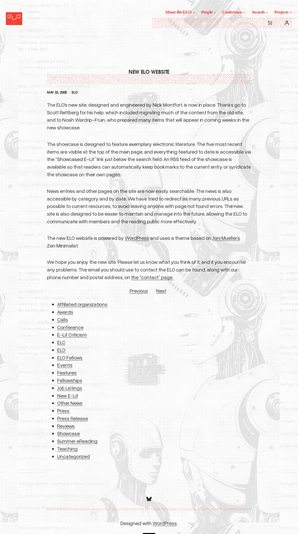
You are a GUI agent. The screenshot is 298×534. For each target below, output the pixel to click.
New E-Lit (67, 395)
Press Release (72, 418)
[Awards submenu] (267, 12)
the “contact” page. (152, 277)
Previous (139, 291)
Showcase (68, 433)
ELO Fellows (69, 357)
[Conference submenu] (244, 12)
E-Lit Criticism (72, 334)
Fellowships (69, 380)
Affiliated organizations (82, 304)
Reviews (66, 426)
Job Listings (69, 388)
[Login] (286, 22)
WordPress (137, 238)
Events (64, 365)
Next (161, 291)
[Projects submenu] (291, 12)
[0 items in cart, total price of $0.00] (270, 22)
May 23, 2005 (57, 92)
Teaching (67, 448)
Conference (70, 327)
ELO (75, 92)
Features (67, 372)
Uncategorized (73, 456)
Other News (69, 403)
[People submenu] (215, 12)
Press (63, 410)
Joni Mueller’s (226, 238)
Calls (62, 319)
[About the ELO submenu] (194, 12)
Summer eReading (77, 441)
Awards (65, 312)
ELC (61, 342)
